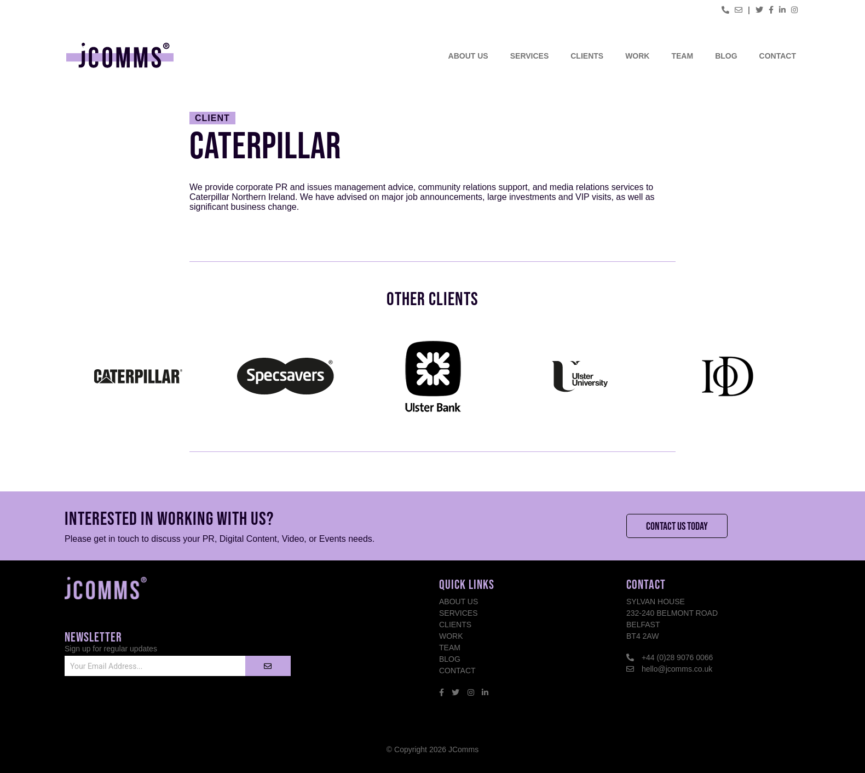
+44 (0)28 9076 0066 (677, 657)
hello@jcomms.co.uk (677, 669)
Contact (777, 55)
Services (529, 55)
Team (682, 55)
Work (637, 55)
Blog (726, 55)
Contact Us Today (677, 526)
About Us (468, 55)
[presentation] (148, 710)
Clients (586, 55)
